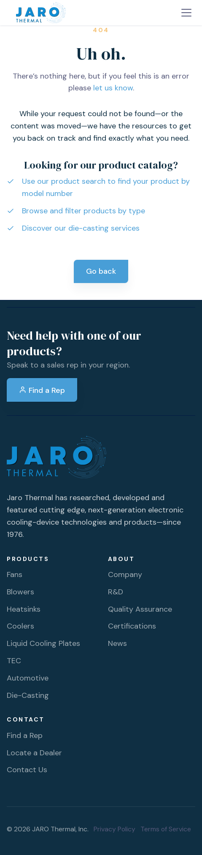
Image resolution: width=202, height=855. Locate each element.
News (117, 643)
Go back (101, 271)
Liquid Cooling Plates (43, 643)
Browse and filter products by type (83, 211)
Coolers (20, 626)
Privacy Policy (114, 829)
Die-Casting (28, 695)
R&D (115, 592)
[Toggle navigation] (186, 12)
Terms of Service (165, 829)
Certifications (132, 626)
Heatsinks (23, 609)
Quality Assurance (140, 609)
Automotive (27, 678)
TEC (14, 661)
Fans (14, 574)
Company (125, 574)
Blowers (20, 592)
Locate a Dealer (34, 753)
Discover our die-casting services (81, 228)
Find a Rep (42, 390)
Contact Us (27, 770)
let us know (113, 88)
